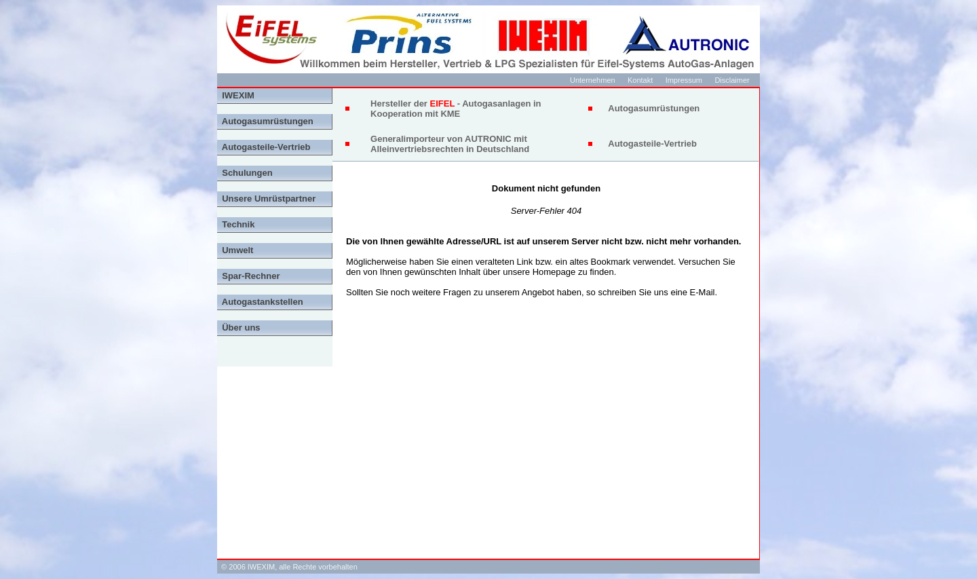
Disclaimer (731, 80)
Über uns (239, 327)
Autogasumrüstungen (265, 121)
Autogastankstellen (260, 302)
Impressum (684, 80)
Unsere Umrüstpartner (266, 198)
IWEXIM (235, 95)
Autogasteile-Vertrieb (264, 147)
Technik (235, 224)
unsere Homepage (539, 272)
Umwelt (235, 250)
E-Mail (702, 292)
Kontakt (640, 80)
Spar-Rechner (248, 276)
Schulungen (245, 173)
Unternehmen (592, 80)
